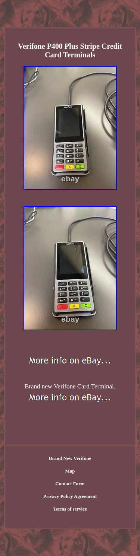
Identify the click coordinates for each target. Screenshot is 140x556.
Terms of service (70, 509)
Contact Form (69, 483)
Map (70, 471)
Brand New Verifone (70, 458)
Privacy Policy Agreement (70, 496)
